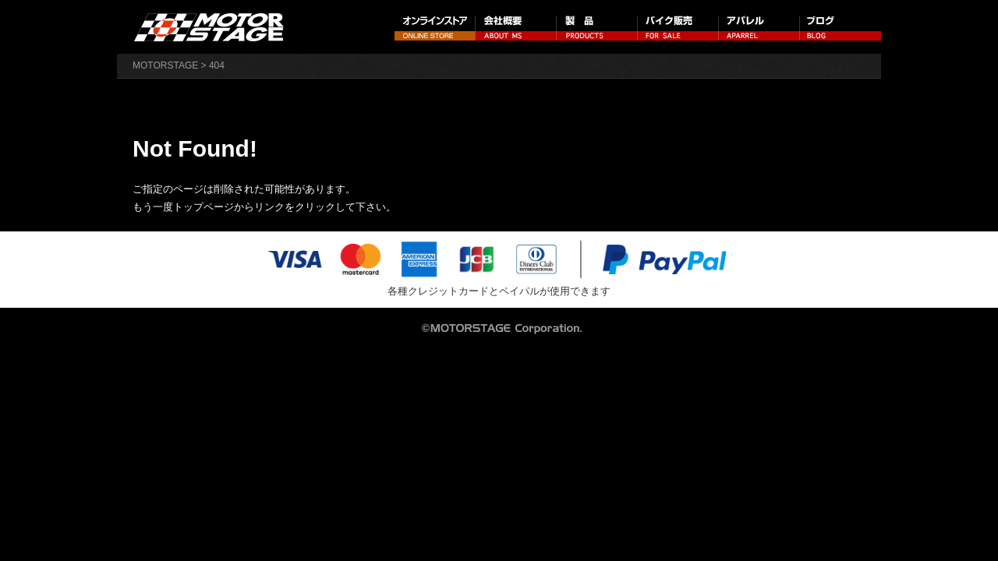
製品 (597, 27)
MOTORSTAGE (165, 65)
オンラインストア (435, 27)
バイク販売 (678, 27)
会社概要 (516, 27)
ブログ (840, 27)
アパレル (759, 27)
